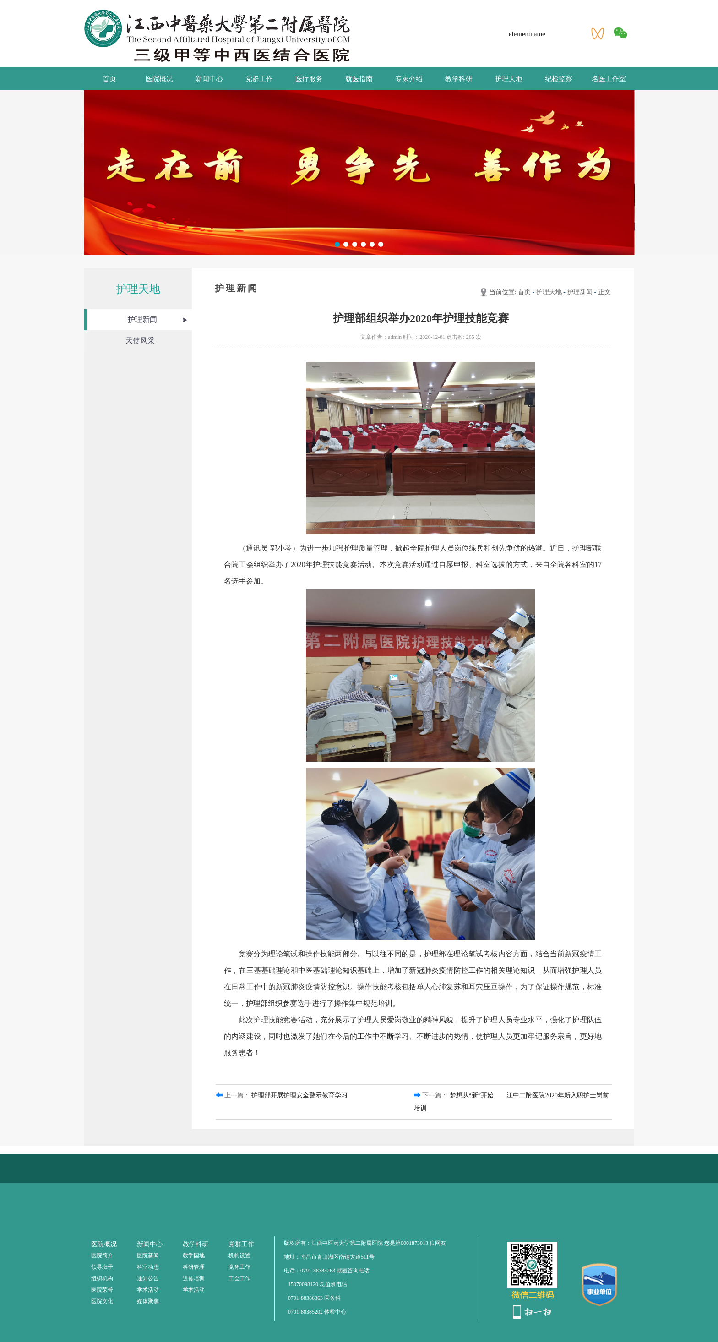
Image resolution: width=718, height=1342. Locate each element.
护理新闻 (142, 319)
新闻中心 (209, 78)
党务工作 (239, 1267)
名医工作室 (609, 78)
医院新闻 (148, 1255)
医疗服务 (309, 78)
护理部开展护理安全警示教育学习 (299, 1095)
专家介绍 (409, 78)
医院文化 (102, 1301)
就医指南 (359, 78)
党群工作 (259, 78)
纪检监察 (558, 78)
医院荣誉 (102, 1290)
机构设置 (239, 1255)
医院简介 (102, 1255)
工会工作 (239, 1278)
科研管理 (194, 1267)
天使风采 (140, 340)
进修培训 (194, 1278)
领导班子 (102, 1267)
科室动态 (148, 1267)
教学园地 (194, 1255)
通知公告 (148, 1278)
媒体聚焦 (148, 1301)
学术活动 (148, 1290)
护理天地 (508, 78)
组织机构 (102, 1278)
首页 (109, 78)
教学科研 (459, 78)
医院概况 (159, 78)
